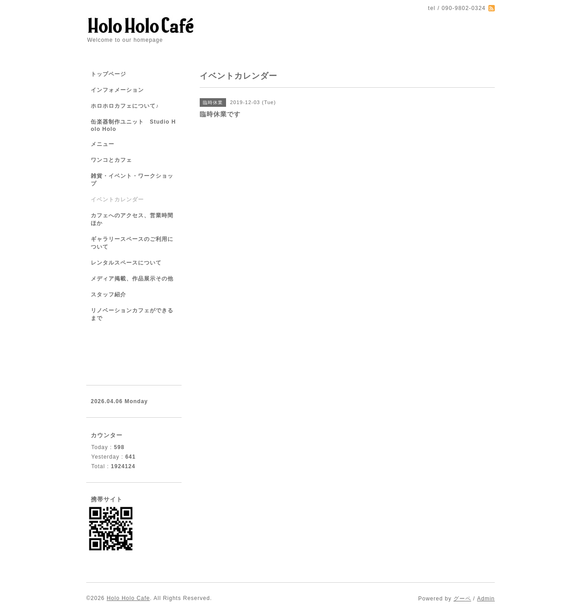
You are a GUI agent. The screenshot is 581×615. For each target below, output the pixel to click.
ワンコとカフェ (111, 160)
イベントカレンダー (117, 199)
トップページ (108, 74)
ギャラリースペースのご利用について (132, 243)
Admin (486, 598)
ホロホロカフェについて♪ (125, 106)
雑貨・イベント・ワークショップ (132, 180)
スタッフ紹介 (108, 294)
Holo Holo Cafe (128, 598)
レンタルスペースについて (126, 263)
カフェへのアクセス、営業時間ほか (132, 219)
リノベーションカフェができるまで (132, 314)
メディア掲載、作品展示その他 (132, 278)
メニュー (102, 144)
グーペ (462, 598)
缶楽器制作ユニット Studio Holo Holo (133, 125)
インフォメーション (117, 90)
